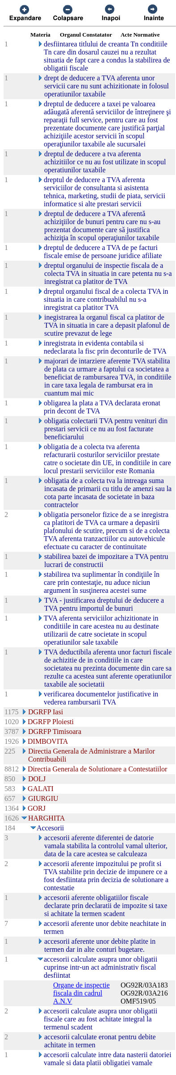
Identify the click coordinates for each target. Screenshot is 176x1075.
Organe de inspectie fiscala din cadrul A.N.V (81, 993)
